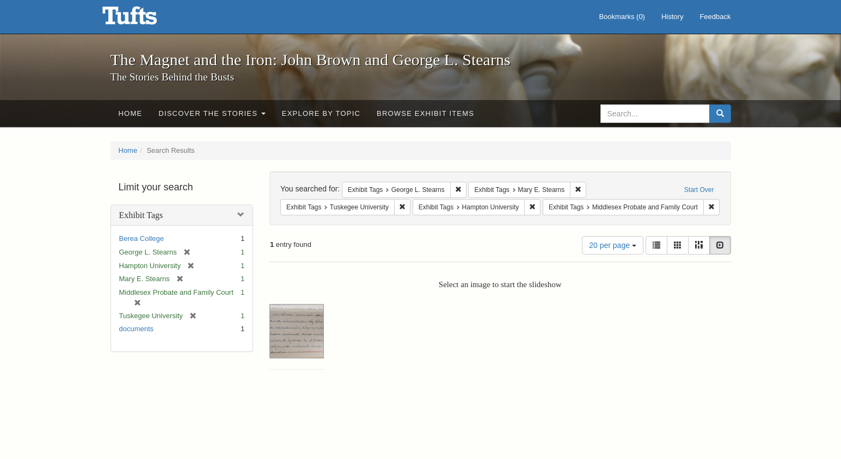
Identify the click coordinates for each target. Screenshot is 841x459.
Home (131, 113)
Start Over (699, 190)
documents (136, 329)
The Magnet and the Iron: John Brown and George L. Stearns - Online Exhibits (143, 19)
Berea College (141, 238)
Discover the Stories (212, 113)
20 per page (612, 245)
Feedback (714, 17)
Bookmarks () (622, 17)
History (672, 17)
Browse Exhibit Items (425, 113)
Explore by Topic (321, 113)
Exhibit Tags (141, 215)
